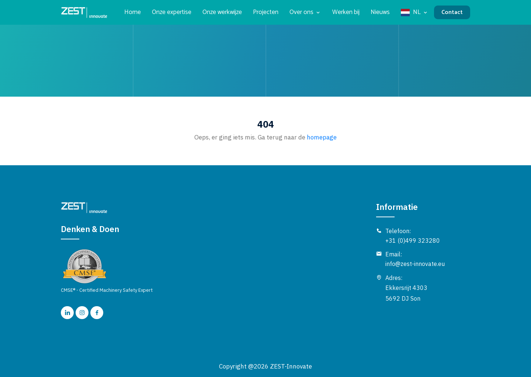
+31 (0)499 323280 (412, 240)
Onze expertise (171, 12)
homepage (321, 137)
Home (132, 12)
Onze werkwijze (222, 12)
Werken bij (346, 12)
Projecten (265, 12)
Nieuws (380, 12)
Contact (452, 12)
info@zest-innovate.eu (415, 263)
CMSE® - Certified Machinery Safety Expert (107, 271)
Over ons (301, 12)
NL (417, 12)
